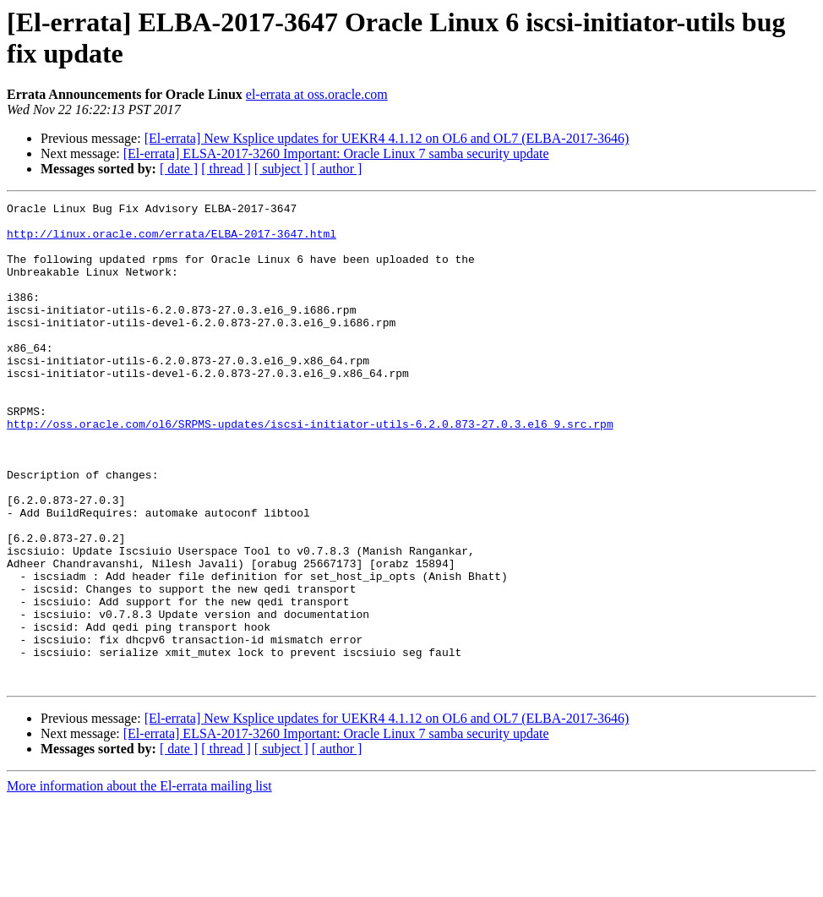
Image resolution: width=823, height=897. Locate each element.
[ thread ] (226, 168)
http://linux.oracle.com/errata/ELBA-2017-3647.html (171, 241)
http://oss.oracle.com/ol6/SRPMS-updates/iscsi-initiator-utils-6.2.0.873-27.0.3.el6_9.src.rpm (310, 469)
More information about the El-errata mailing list (139, 882)
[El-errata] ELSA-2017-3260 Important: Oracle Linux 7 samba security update (336, 153)
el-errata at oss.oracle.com (317, 94)
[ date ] (179, 168)
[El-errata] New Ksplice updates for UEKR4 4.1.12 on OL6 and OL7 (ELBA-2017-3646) (387, 138)
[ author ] (337, 168)
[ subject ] (281, 168)
